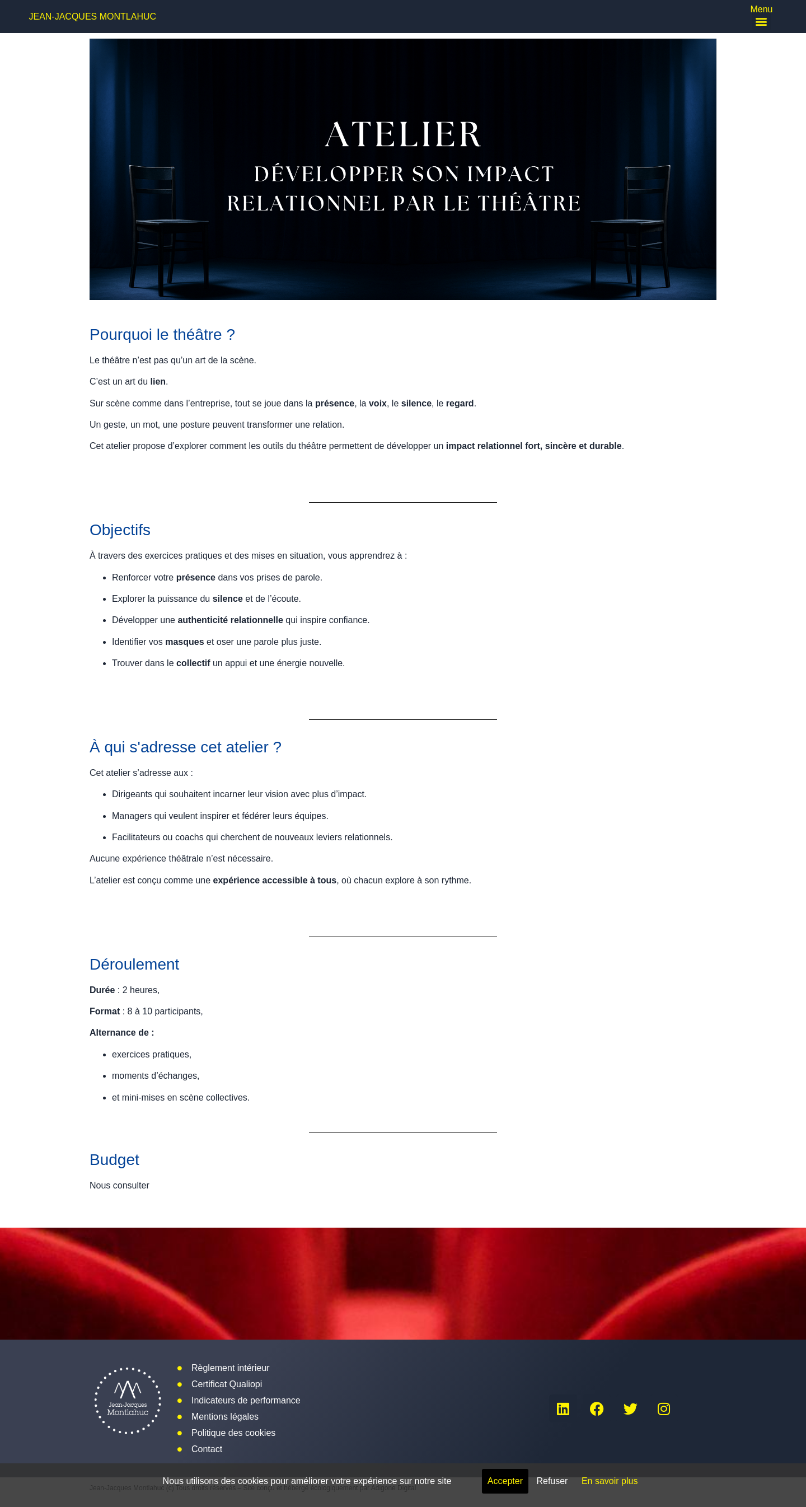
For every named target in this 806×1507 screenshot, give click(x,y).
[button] (761, 21)
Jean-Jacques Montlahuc (92, 16)
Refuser (552, 1481)
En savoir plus (610, 1481)
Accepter (505, 1481)
